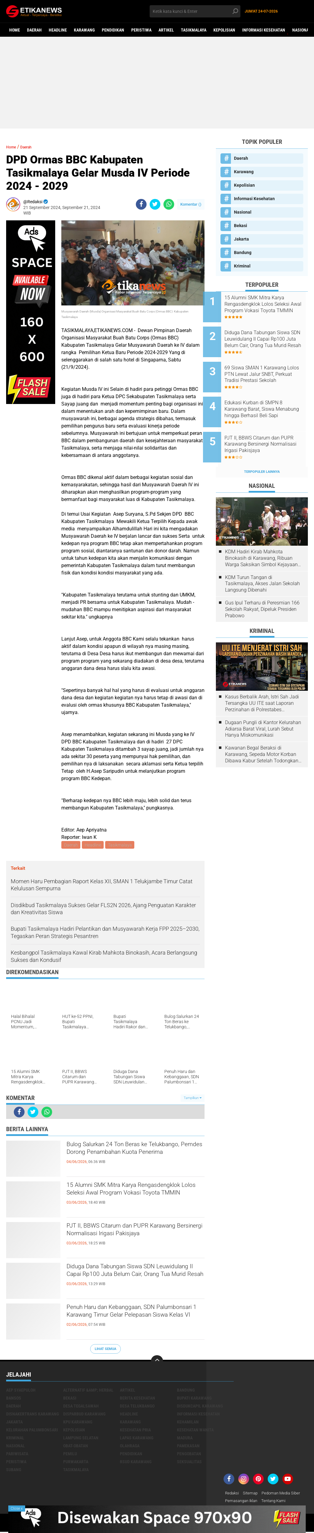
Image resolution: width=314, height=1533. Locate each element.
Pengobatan (189, 1454)
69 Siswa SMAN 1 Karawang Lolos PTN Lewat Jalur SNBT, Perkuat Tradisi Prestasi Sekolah (268, 366)
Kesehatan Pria (135, 1430)
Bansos (13, 1399)
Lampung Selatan (80, 1438)
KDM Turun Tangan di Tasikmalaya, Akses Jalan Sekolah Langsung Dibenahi (262, 563)
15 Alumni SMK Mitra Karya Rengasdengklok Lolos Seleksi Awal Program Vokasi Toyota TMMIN (128, 1198)
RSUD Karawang (135, 1462)
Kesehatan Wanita (195, 1430)
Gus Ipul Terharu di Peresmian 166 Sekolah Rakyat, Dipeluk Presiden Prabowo (262, 588)
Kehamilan (188, 1422)
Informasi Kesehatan (263, 30)
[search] (195, 11)
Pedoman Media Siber (284, 1494)
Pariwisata (17, 1454)
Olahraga (130, 1446)
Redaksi (232, 1494)
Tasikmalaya (193, 30)
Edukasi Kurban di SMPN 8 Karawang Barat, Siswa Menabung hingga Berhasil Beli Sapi (266, 396)
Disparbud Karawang (84, 1414)
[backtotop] (157, 1362)
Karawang (84, 30)
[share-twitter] (155, 204)
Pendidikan (113, 30)
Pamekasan (188, 1446)
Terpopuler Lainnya (262, 451)
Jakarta (241, 239)
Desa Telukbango (137, 1406)
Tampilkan (192, 1099)
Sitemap (252, 1494)
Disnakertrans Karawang (32, 1414)
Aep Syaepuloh (21, 1391)
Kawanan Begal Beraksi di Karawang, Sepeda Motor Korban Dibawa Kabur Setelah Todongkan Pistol (261, 733)
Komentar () (190, 204)
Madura (185, 1438)
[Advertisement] (157, 82)
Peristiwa (141, 30)
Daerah (34, 30)
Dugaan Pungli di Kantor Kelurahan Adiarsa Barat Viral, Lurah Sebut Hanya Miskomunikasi (263, 708)
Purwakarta (75, 1462)
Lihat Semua (105, 1350)
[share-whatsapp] (168, 204)
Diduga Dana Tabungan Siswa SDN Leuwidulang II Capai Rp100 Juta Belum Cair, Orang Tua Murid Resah (135, 1279)
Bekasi (240, 225)
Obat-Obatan (75, 1446)
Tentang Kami (278, 1502)
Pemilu (70, 1454)
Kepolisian (224, 30)
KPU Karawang (77, 1422)
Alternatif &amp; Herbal (88, 1391)
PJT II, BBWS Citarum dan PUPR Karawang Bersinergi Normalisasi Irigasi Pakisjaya (124, 1238)
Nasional (301, 30)
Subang (13, 1470)
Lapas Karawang (136, 1438)
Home (14, 30)
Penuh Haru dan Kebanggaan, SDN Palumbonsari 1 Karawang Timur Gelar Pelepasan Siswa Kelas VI (134, 1320)
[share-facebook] (141, 204)
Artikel (166, 30)
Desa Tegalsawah (81, 1406)
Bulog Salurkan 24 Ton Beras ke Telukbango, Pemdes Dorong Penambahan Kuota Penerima (121, 1157)
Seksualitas (189, 1462)
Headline (58, 30)
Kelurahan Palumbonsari (32, 1430)
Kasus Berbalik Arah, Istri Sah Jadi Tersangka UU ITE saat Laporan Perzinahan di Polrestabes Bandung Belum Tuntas (262, 682)
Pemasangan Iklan (243, 1502)
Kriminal (242, 266)
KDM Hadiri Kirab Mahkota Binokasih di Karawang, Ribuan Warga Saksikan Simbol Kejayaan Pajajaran (261, 537)
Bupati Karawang (194, 1399)
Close (17, 1508)
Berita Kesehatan (137, 1399)
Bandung (242, 252)
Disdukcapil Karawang (200, 1406)
